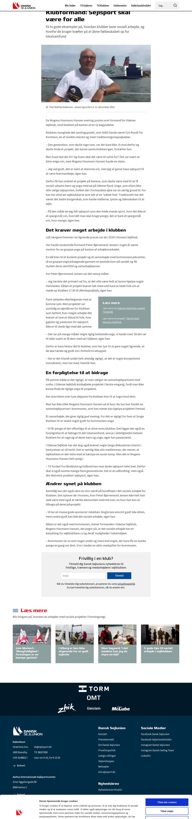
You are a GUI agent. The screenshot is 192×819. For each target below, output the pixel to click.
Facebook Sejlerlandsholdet (156, 739)
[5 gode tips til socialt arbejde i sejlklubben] (160, 634)
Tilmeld (119, 575)
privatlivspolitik (126, 584)
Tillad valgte (166, 791)
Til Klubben (103, 5)
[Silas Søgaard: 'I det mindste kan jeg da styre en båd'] (117, 634)
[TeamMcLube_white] (120, 708)
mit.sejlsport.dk (106, 772)
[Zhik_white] (66, 708)
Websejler (103, 766)
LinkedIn (145, 755)
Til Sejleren (86, 5)
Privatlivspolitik (107, 750)
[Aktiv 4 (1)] (93, 698)
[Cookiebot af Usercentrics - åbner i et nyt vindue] (19, 813)
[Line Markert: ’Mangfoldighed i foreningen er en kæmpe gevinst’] (32, 634)
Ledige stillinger (107, 755)
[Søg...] (163, 5)
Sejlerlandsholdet (141, 5)
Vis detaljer (156, 813)
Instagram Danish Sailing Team (157, 750)
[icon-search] (175, 5)
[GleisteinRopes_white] (93, 708)
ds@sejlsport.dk (43, 747)
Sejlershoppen (106, 761)
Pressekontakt (106, 739)
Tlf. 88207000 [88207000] (41, 752)
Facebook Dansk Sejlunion (155, 734)
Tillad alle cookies (167, 782)
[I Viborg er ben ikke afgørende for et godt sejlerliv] (75, 634)
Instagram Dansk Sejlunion (155, 745)
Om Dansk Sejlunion (109, 745)
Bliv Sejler (70, 5)
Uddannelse (120, 5)
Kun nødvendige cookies (167, 800)
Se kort (21, 765)
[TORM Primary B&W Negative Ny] (93, 689)
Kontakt (102, 734)
